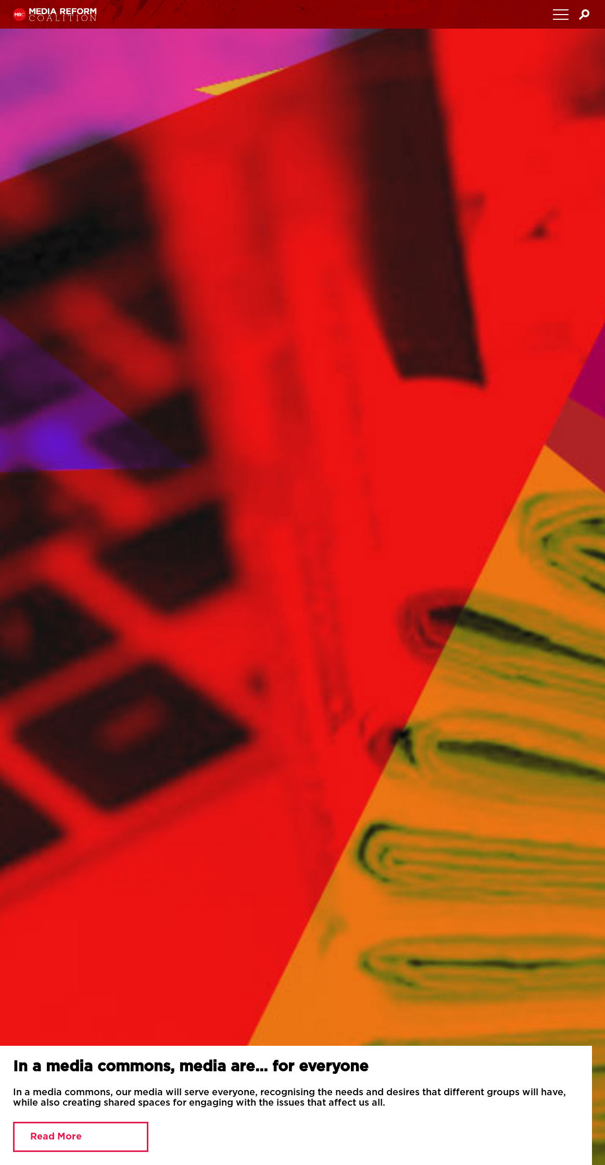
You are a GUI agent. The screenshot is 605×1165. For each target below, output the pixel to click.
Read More (56, 1137)
